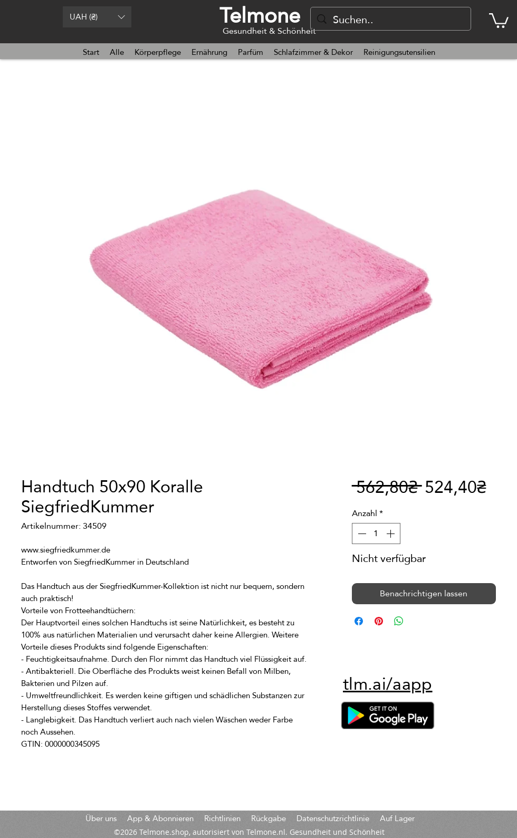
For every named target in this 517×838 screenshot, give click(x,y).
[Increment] (391, 533)
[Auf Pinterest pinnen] (378, 621)
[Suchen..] (390, 19)
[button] (97, 16)
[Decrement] (360, 533)
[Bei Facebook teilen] (358, 621)
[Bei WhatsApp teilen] (398, 621)
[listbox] (97, 16)
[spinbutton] (376, 533)
